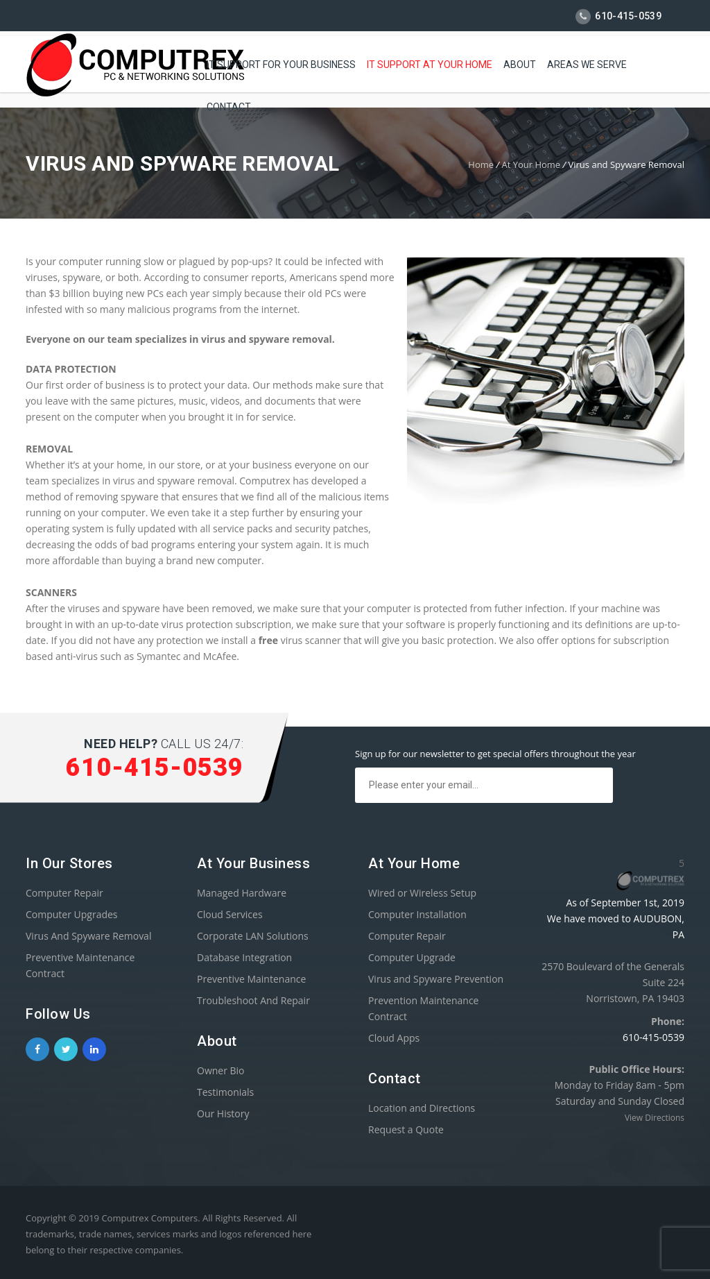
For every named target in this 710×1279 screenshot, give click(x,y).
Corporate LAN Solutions (253, 935)
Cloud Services (230, 914)
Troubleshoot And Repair (253, 1000)
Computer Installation (417, 914)
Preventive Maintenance (251, 978)
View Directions (654, 1118)
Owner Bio (221, 1070)
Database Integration (244, 957)
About (519, 62)
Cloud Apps (393, 1037)
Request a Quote (406, 1129)
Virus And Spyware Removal (88, 935)
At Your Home (530, 164)
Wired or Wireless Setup (422, 892)
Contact (229, 104)
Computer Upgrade (412, 957)
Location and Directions (421, 1108)
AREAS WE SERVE (587, 62)
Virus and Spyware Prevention (435, 978)
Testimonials (225, 1092)
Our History (223, 1113)
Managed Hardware (241, 892)
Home (481, 164)
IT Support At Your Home (429, 62)
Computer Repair (64, 892)
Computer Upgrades (72, 914)
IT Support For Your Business (281, 62)
